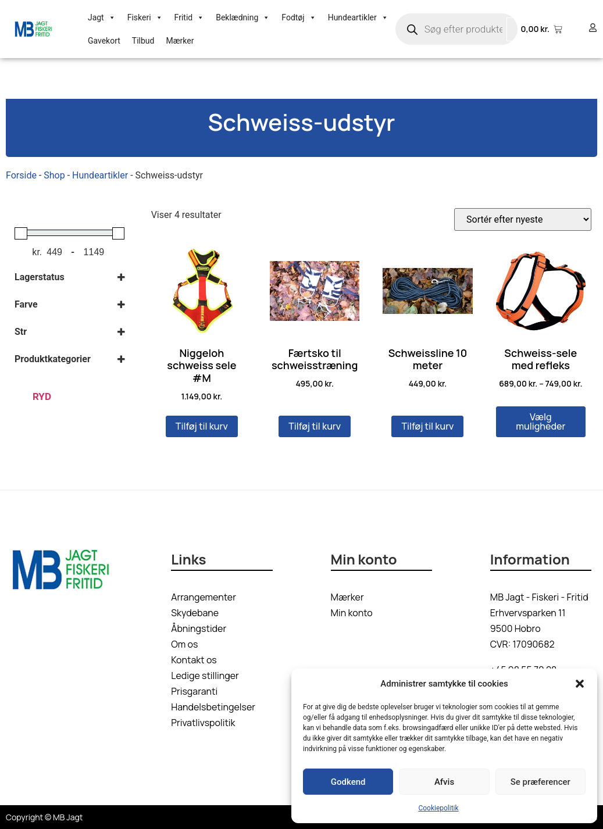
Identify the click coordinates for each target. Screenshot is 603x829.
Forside (21, 175)
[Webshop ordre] (522, 219)
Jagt (102, 17)
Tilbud (143, 40)
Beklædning (243, 17)
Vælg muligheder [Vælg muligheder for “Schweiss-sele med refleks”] (540, 421)
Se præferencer (540, 782)
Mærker (180, 40)
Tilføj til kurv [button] (202, 426)
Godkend (348, 782)
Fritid (189, 17)
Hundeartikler (358, 17)
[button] (580, 683)
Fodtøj (298, 17)
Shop (54, 175)
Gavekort (104, 40)
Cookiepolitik (438, 808)
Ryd (42, 396)
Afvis (444, 782)
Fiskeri (145, 17)
